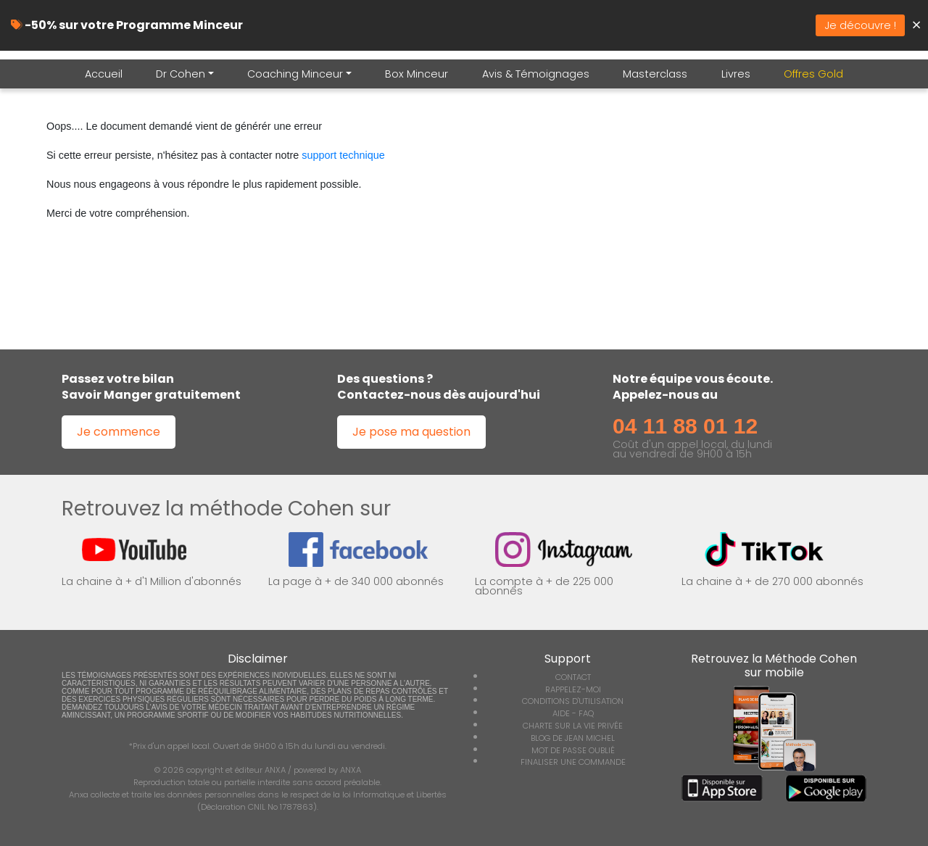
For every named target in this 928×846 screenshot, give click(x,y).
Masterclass (655, 74)
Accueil (104, 74)
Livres (735, 74)
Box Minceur (416, 74)
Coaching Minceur (295, 74)
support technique (343, 155)
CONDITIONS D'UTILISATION (573, 701)
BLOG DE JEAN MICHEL (573, 738)
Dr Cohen (180, 74)
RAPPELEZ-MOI (573, 689)
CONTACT (573, 677)
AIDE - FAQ (573, 713)
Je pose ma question (411, 431)
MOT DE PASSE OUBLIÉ (573, 750)
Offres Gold (813, 74)
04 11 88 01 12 (685, 426)
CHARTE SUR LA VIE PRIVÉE (573, 725)
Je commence (118, 431)
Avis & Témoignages (535, 74)
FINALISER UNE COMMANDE (573, 762)
